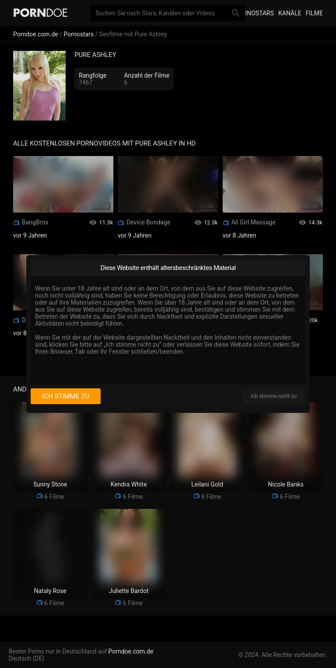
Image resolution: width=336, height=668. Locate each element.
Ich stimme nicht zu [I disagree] (274, 396)
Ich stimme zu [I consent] (65, 396)
